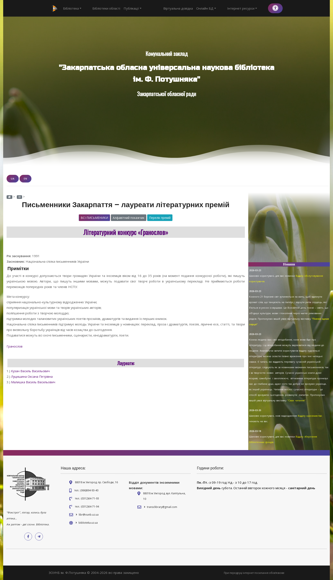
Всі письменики (94, 218)
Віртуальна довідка (193, 8)
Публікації (125, 8)
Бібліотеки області (99, 8)
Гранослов (15, 346)
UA (12, 178)
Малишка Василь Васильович (33, 382)
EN (25, 178)
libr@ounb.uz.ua (89, 514)
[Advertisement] (289, 229)
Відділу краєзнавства (310, 415)
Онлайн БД (221, 8)
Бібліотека (72, 8)
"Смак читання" (296, 400)
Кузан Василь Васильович (31, 371)
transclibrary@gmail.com (162, 507)
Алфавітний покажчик (128, 218)
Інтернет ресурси (250, 8)
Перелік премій (160, 218)
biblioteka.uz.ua (88, 522)
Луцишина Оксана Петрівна (32, 376)
